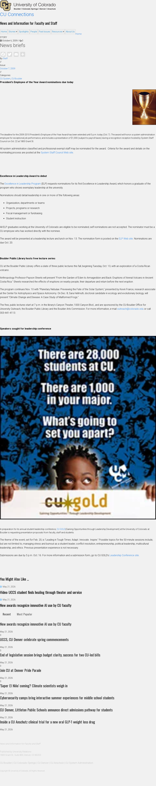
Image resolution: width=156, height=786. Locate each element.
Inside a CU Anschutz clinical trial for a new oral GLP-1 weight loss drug (47, 721)
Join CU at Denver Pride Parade (20, 670)
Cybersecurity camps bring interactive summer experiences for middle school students (57, 697)
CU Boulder (16, 78)
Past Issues (44, 31)
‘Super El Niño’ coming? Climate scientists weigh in (33, 685)
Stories (12, 31)
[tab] (7, 614)
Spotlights (24, 31)
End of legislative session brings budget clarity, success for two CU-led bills (50, 654)
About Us (70, 31)
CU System (5, 78)
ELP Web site (126, 238)
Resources (57, 31)
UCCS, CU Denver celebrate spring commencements (34, 639)
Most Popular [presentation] (24, 614)
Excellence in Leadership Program (23, 183)
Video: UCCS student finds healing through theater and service (41, 592)
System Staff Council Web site (57, 152)
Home (4, 31)
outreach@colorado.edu (130, 308)
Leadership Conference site (124, 555)
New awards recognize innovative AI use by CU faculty (35, 605)
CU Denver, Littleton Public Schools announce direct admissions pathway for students (56, 709)
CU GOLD (61, 529)
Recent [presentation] (7, 614)
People (33, 31)
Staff (5, 58)
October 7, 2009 (7, 68)
